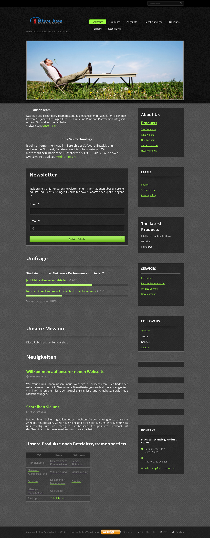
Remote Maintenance (153, 283)
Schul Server (58, 498)
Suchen (181, 3)
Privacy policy (148, 195)
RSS (165, 532)
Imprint (145, 184)
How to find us (149, 150)
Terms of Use (148, 190)
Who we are (147, 134)
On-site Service (149, 288)
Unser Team (49, 125)
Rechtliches (114, 28)
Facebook (145, 330)
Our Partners (148, 140)
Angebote (131, 21)
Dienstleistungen (153, 21)
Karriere (97, 28)
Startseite (98, 21)
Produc (147, 122)
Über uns (174, 21)
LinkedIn (145, 347)
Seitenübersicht (147, 532)
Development (148, 294)
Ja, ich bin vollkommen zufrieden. (47, 280)
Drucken (180, 532)
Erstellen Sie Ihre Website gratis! (85, 532)
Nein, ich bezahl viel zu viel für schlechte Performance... (61, 291)
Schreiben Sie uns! (43, 406)
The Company (148, 129)
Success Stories (149, 145)
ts (155, 122)
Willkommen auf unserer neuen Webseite (65, 371)
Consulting (147, 278)
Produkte (115, 21)
